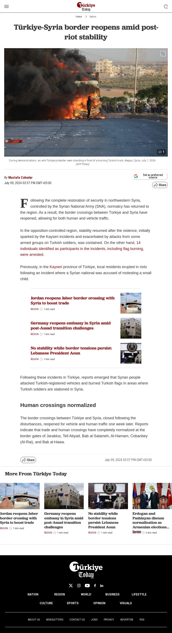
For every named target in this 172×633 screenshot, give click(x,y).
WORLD (86, 594)
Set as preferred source (148, 176)
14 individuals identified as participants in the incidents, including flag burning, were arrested (82, 249)
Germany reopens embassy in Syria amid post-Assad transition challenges (71, 325)
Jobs (94, 620)
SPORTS (73, 603)
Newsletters (54, 620)
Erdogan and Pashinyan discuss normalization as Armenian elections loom (150, 522)
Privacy (109, 620)
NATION (33, 594)
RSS (142, 620)
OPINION (99, 603)
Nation (93, 16)
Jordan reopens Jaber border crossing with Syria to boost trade (73, 300)
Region (35, 309)
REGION (59, 594)
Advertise (126, 620)
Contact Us (77, 620)
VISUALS (126, 603)
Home (79, 16)
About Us (34, 620)
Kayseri (56, 267)
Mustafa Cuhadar (20, 178)
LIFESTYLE (139, 594)
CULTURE (46, 603)
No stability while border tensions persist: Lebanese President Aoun (71, 350)
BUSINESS (112, 594)
